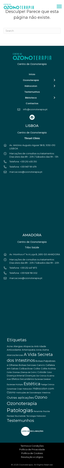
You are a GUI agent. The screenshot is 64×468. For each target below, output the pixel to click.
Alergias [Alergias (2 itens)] (18, 346)
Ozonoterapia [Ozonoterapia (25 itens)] (22, 403)
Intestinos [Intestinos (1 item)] (46, 393)
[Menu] (59, 6)
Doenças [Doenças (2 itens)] (30, 375)
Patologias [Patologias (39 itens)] (20, 410)
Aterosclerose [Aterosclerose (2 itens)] (15, 355)
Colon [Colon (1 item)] (49, 372)
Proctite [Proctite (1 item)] (46, 411)
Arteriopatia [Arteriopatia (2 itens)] (28, 349)
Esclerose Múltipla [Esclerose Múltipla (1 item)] (15, 384)
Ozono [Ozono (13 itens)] (41, 397)
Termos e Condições (32, 445)
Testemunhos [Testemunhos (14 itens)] (20, 420)
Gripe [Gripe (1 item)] (19, 389)
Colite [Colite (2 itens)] (36, 368)
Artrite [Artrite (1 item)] (39, 350)
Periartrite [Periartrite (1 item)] (38, 411)
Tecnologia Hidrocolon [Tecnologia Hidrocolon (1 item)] (36, 416)
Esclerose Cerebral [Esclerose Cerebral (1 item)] (43, 379)
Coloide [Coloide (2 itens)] (41, 372)
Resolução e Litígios (32, 457)
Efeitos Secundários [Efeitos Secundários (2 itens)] (23, 379)
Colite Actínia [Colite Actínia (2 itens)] (48, 368)
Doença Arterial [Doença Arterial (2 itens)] (16, 375)
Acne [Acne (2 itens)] (10, 346)
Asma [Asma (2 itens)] (45, 349)
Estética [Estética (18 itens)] (32, 383)
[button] (54, 80)
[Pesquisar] (32, 31)
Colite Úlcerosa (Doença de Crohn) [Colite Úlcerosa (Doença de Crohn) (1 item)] (22, 372)
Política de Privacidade (32, 449)
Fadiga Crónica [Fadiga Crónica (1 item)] (47, 384)
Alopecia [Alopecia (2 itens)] (28, 346)
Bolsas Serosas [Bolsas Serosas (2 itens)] (27, 365)
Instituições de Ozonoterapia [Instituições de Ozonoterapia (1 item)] (28, 393)
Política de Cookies (32, 453)
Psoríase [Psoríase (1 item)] (10, 416)
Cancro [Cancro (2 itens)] (41, 365)
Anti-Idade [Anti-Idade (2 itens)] (40, 346)
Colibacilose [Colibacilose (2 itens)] (26, 368)
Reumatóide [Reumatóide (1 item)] (20, 416)
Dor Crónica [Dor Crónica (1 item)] (41, 376)
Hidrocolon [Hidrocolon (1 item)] (27, 389)
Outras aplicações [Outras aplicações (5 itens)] (20, 397)
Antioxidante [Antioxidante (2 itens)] (14, 349)
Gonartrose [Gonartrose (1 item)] (11, 389)
